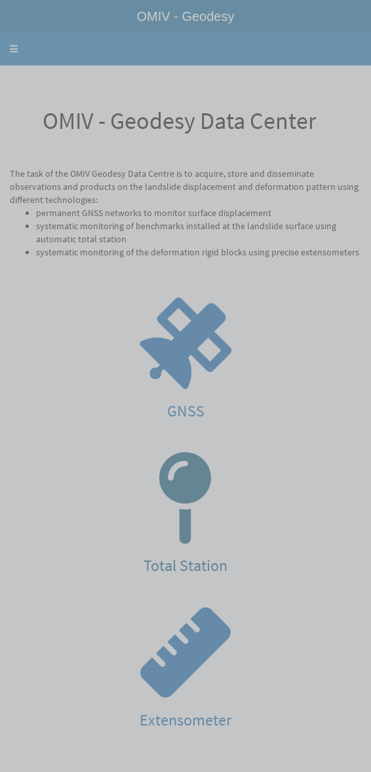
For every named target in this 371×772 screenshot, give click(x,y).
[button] (14, 49)
